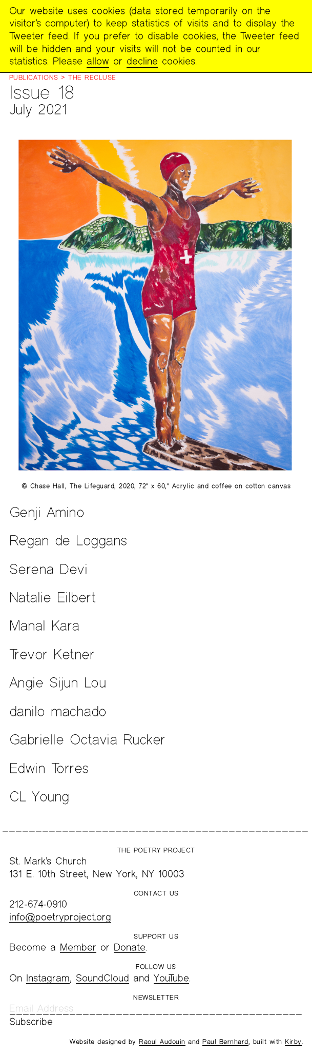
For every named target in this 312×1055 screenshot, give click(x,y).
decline (142, 61)
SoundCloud (102, 978)
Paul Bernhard (225, 1042)
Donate (129, 947)
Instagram (48, 978)
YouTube (171, 978)
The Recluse (92, 77)
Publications (33, 77)
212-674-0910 (38, 904)
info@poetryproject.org (60, 917)
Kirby (293, 1042)
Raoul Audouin (162, 1042)
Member (78, 947)
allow (98, 61)
